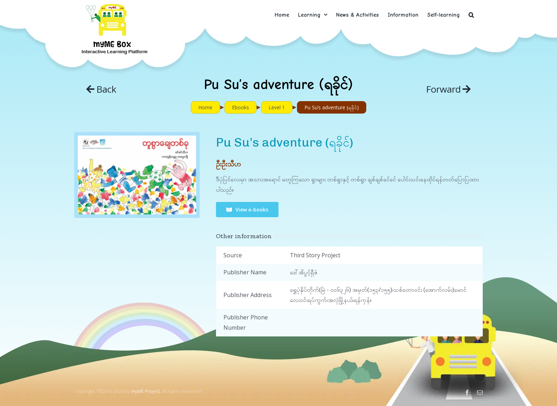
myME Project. (146, 391)
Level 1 (277, 107)
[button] (471, 14)
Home (205, 107)
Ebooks (240, 107)
